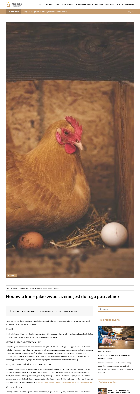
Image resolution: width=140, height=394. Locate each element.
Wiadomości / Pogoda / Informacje (107, 4)
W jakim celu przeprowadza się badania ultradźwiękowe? (46, 11)
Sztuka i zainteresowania (64, 4)
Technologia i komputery (84, 4)
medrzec (15, 311)
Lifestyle (12, 275)
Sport (41, 4)
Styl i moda (49, 4)
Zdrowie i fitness (128, 4)
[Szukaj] (100, 309)
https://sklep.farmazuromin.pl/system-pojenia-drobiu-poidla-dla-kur (65, 382)
